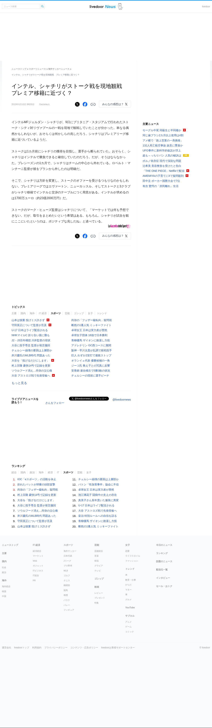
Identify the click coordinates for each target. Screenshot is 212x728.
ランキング (162, 611)
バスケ (67, 658)
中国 (4, 654)
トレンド (102, 371)
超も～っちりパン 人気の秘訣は (162, 155)
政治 (32, 530)
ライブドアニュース (103, 6)
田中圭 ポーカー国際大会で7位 (161, 180)
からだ (128, 642)
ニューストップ (19, 69)
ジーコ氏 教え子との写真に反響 (90, 423)
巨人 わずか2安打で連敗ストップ (91, 413)
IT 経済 (43, 371)
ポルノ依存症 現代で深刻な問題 (162, 160)
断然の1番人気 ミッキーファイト (91, 382)
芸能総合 (98, 609)
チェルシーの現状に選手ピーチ (90, 433)
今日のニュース (164, 602)
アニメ (128, 679)
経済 (50, 530)
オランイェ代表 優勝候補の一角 (90, 418)
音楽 (96, 613)
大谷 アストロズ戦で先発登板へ (31, 433)
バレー (67, 663)
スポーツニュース (37, 69)
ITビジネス (38, 628)
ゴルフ (67, 633)
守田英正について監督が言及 (29, 382)
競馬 (66, 648)
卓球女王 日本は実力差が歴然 (89, 387)
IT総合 (36, 633)
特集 (96, 660)
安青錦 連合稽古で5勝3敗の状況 (90, 428)
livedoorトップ (21, 705)
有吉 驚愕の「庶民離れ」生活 (160, 186)
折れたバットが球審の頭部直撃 (36, 542)
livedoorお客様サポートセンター (118, 705)
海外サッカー (70, 609)
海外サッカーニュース (58, 69)
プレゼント (99, 655)
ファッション (131, 618)
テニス (67, 638)
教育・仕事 (130, 637)
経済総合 (37, 609)
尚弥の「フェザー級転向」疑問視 (91, 377)
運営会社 (6, 705)
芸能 (67, 371)
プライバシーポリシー (55, 705)
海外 (32, 371)
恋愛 (127, 609)
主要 (14, 371)
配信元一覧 (162, 627)
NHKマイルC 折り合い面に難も (31, 392)
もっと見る (19, 440)
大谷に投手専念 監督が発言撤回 (31, 403)
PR (34, 638)
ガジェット (38, 623)
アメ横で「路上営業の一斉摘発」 (163, 140)
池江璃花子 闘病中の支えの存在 (97, 552)
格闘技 (67, 643)
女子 (90, 371)
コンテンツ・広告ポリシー (84, 705)
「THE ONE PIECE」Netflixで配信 (163, 170)
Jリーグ (67, 618)
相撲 (66, 653)
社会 (4, 625)
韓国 (4, 649)
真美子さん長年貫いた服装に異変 (98, 557)
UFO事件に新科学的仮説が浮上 (162, 150)
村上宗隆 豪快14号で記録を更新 (31, 423)
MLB (66, 628)
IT (58, 530)
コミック (129, 689)
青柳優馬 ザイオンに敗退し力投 (90, 398)
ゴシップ (79, 371)
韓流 (96, 618)
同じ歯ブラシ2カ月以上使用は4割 (163, 135)
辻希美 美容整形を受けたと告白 (162, 165)
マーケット (38, 613)
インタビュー (163, 635)
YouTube (130, 665)
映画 (96, 644)
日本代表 (68, 613)
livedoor (206, 6)
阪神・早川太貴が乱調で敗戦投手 (91, 408)
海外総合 (6, 644)
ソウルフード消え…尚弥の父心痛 (32, 428)
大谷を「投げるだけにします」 (30, 418)
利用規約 (36, 705)
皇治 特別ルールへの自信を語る (97, 573)
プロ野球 (68, 623)
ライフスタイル (132, 613)
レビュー (98, 651)
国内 (23, 371)
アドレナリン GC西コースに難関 (91, 403)
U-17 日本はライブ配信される (30, 387)
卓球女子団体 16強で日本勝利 (89, 392)
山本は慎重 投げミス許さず (28, 377)
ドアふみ (120, 6)
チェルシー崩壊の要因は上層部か (32, 408)
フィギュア (69, 667)
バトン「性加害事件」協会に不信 (98, 542)
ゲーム (128, 684)
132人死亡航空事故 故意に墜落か (163, 145)
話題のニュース (164, 619)
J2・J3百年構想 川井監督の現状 (31, 398)
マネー (128, 647)
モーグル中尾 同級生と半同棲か (162, 130)
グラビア (98, 623)
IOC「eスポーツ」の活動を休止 (36, 536)
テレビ (97, 628)
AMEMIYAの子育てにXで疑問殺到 (163, 175)
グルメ (128, 657)
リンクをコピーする (93, 104)
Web (35, 618)
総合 (14, 530)
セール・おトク (164, 644)
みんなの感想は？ (113, 104)
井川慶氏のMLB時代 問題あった (31, 413)
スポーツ (56, 371)
